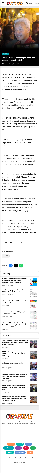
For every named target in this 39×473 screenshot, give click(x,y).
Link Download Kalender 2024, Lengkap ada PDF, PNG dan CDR (14, 313)
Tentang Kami (19, 458)
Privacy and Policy (30, 458)
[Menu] (3, 3)
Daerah (28, 444)
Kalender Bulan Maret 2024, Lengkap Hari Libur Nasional (15, 302)
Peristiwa (11, 444)
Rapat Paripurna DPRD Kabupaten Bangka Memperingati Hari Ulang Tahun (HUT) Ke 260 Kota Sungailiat (15, 343)
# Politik (5, 256)
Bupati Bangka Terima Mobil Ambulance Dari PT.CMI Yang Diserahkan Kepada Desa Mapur (14, 376)
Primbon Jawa (9, 448)
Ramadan (9, 452)
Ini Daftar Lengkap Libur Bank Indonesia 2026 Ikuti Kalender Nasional (14, 291)
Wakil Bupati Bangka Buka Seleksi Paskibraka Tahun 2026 (12, 364)
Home (5, 458)
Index (32, 448)
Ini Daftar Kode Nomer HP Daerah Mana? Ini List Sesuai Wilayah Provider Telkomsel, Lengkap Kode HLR (14, 281)
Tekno (26, 448)
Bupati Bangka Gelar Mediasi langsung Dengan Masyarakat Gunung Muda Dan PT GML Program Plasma (15, 399)
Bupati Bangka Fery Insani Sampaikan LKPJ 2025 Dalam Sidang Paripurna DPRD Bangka (15, 387)
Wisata (18, 448)
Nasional (20, 444)
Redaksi (11, 458)
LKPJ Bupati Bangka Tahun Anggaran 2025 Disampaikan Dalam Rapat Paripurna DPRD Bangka (15, 354)
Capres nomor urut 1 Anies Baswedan (19, 157)
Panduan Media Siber (19, 462)
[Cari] (26, 3)
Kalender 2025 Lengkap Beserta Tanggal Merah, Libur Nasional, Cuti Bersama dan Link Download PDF (14, 325)
